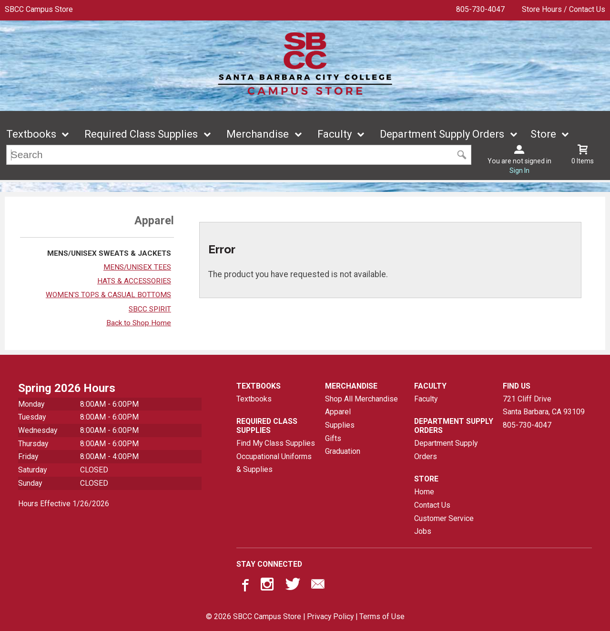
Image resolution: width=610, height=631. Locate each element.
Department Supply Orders (442, 134)
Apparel (338, 411)
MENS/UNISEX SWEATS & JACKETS (109, 253)
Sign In (519, 170)
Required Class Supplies (141, 134)
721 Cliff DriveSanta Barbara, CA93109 (544, 405)
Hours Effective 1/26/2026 (63, 503)
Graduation (342, 451)
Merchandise (257, 134)
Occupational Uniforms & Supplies (274, 463)
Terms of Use (382, 616)
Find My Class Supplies (275, 443)
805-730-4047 (480, 9)
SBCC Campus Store (39, 9)
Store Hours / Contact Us (563, 9)
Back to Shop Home (138, 323)
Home (424, 491)
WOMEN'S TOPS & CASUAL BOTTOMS (108, 294)
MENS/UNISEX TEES (137, 267)
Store (543, 134)
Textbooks (31, 134)
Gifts (333, 438)
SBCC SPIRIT (150, 309)
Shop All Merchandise (361, 398)
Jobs (422, 531)
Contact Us (432, 505)
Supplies (340, 425)
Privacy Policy (330, 616)
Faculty (334, 134)
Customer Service (444, 518)
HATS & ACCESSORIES (134, 281)
